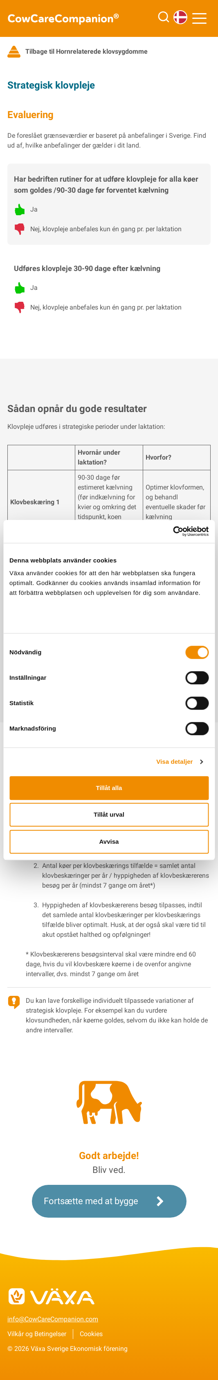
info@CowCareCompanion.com (52, 1319)
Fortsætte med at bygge (106, 1201)
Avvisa (109, 841)
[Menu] (201, 18)
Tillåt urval (109, 814)
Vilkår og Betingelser (36, 1334)
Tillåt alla (109, 787)
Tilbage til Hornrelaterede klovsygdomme (77, 51)
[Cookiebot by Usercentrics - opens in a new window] (173, 531)
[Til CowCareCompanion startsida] (68, 18)
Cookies (91, 1334)
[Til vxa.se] (109, 1300)
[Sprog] (180, 17)
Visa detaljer (174, 761)
